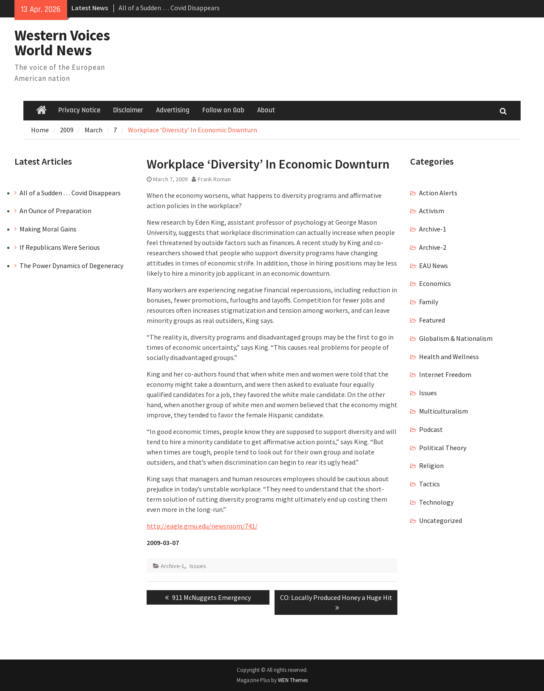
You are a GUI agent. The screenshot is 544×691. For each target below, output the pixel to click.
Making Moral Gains (48, 229)
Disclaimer (128, 110)
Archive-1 (172, 566)
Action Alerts (438, 192)
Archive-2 (432, 247)
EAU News (433, 265)
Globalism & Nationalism (456, 338)
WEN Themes (293, 680)
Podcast (431, 429)
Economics (435, 283)
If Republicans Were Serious (60, 247)
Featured (432, 320)
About (266, 110)
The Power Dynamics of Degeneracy (71, 265)
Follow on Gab (223, 110)
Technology (436, 502)
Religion (431, 465)
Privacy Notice (79, 110)
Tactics (429, 484)
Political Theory (442, 447)
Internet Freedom (445, 374)
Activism (431, 210)
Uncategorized (440, 520)
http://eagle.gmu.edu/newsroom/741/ (202, 526)
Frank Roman (214, 179)
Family (428, 301)
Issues (198, 566)
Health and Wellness (449, 356)
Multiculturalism (443, 411)
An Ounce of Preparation (55, 210)
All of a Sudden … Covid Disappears (169, 7)
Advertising (173, 110)
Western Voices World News (62, 43)
